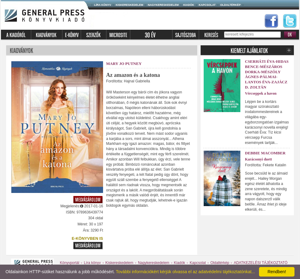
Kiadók (188, 4)
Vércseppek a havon (260, 93)
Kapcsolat (207, 4)
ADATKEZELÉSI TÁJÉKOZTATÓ (260, 263)
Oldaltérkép (230, 4)
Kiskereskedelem (129, 4)
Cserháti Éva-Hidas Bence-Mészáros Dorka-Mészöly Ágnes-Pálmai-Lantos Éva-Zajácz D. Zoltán (266, 74)
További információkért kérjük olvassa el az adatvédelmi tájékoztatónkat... (185, 271)
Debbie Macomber (265, 153)
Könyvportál (69, 263)
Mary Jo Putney (124, 63)
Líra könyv (102, 4)
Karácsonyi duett (258, 159)
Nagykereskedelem (163, 4)
